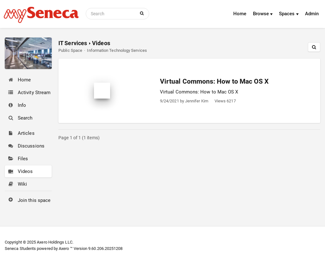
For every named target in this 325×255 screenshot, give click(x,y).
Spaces (289, 14)
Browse (263, 14)
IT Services (72, 43)
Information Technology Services (117, 50)
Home (239, 14)
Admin (312, 14)
